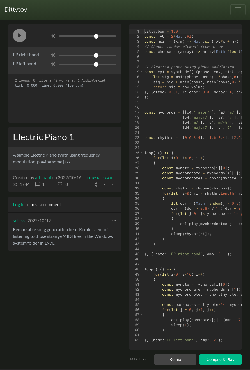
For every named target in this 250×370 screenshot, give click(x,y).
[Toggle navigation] (238, 9)
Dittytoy (15, 9)
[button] (19, 35)
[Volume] (87, 36)
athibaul (43, 177)
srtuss (19, 220)
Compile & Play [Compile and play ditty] (221, 359)
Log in (18, 204)
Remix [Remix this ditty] (175, 359)
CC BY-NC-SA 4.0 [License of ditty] (99, 178)
